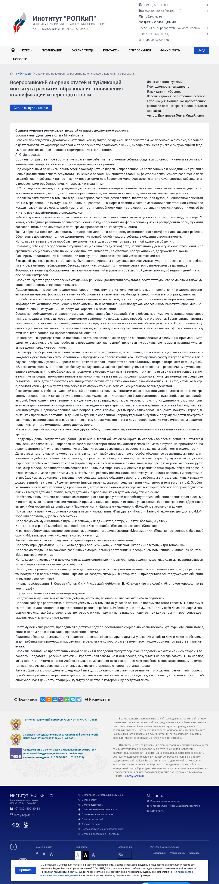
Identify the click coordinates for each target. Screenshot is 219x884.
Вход (201, 50)
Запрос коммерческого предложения (102, 829)
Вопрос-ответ (89, 800)
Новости (20, 59)
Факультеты (170, 50)
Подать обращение (157, 22)
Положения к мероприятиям (97, 814)
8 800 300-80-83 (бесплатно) (160, 10)
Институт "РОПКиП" (64, 18)
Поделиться (25, 699)
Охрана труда (83, 50)
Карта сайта (157, 810)
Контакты (111, 50)
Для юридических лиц (154, 39)
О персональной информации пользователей (175, 806)
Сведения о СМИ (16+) (154, 34)
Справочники (140, 50)
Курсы (27, 50)
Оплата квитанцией (92, 819)
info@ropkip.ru (150, 16)
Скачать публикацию (31, 108)
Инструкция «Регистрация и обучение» (103, 795)
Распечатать (97, 699)
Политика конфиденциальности (99, 809)
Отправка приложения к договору (100, 834)
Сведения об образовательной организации (169, 28)
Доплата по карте (91, 824)
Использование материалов (165, 801)
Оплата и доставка (92, 804)
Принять (26, 870)
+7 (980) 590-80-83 (153, 5)
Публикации (52, 50)
